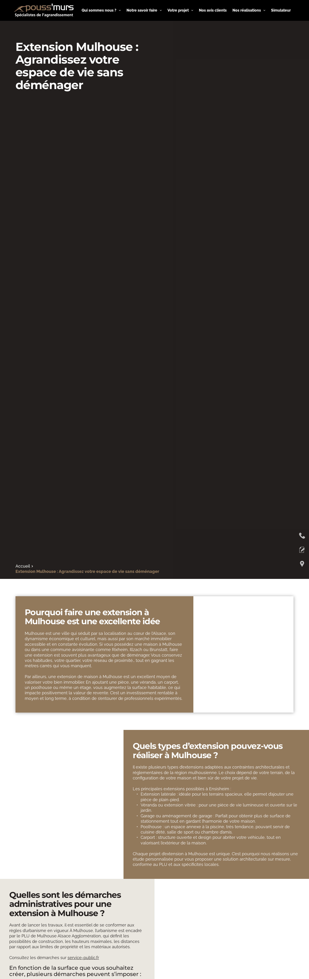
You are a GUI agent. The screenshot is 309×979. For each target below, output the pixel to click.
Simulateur (281, 10)
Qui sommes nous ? (102, 10)
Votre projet (181, 10)
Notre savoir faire (145, 10)
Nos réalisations (249, 10)
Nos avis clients (213, 10)
